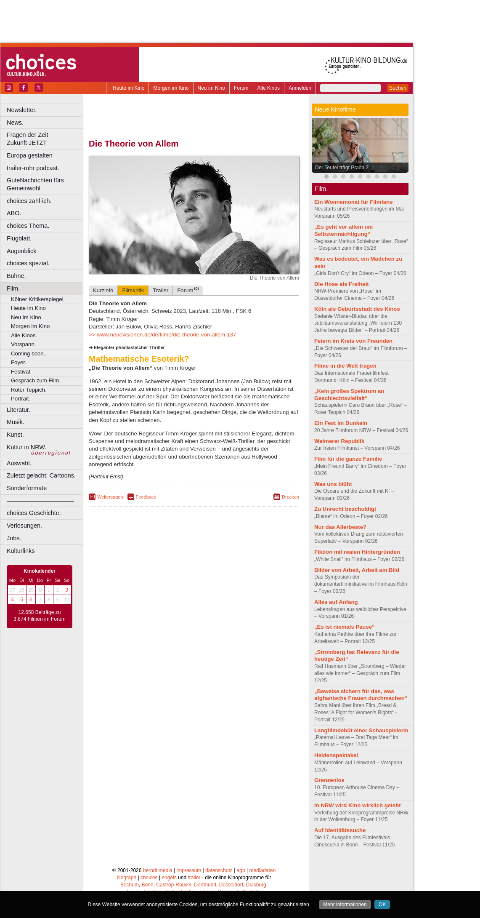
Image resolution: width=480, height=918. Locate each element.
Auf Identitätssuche (340, 830)
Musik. (15, 422)
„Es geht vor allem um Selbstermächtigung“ (343, 230)
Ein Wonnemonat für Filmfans (353, 202)
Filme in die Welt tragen (345, 366)
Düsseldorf (231, 885)
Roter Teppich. (29, 390)
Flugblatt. (19, 238)
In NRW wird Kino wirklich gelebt (357, 805)
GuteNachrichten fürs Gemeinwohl (35, 184)
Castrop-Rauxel (173, 885)
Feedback (146, 496)
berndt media (157, 870)
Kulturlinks (20, 550)
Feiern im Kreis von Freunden (353, 341)
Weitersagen (110, 496)
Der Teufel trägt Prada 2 (342, 168)
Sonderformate (27, 488)
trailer (194, 878)
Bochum (129, 885)
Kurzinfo (103, 290)
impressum (189, 870)
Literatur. (18, 409)
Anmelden (300, 88)
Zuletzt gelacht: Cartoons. (41, 475)
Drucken (290, 496)
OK (382, 904)
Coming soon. (28, 353)
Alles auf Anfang (336, 602)
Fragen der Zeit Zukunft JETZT (46, 138)
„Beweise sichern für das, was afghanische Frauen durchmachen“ (360, 695)
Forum (241, 88)
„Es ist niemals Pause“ (344, 627)
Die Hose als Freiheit (341, 284)
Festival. (21, 371)
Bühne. (16, 275)
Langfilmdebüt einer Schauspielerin (361, 730)
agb (241, 870)
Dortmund (205, 885)
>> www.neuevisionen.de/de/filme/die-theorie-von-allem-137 (162, 334)
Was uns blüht (333, 484)
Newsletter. (22, 110)
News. (15, 122)
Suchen (397, 88)
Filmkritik (133, 290)
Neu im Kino (211, 88)
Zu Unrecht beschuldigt (345, 509)
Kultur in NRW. (26, 447)
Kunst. (15, 434)
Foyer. (19, 362)
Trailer (160, 290)
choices (149, 878)
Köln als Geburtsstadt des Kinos (357, 309)
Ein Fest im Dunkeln (340, 423)
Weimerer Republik (339, 441)
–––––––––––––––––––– (40, 500)
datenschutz (219, 870)
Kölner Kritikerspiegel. (38, 299)
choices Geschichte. (34, 513)
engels (169, 878)
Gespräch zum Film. (36, 380)
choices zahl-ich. (29, 200)
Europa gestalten (30, 155)
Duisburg (256, 885)
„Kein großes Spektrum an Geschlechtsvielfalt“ (349, 394)
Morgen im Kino (170, 88)
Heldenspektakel (336, 755)
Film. (13, 288)
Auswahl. (19, 463)
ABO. (14, 213)
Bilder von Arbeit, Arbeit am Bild (356, 570)
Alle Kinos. (24, 335)
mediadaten (262, 870)
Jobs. (14, 538)
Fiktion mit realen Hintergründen (357, 552)
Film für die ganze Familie (348, 459)
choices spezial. (28, 263)
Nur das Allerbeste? (340, 527)
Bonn (148, 885)
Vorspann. (23, 344)
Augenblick (21, 251)
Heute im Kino (128, 88)
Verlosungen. (24, 525)
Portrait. (20, 398)
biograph (126, 878)
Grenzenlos (329, 780)
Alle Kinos (268, 88)
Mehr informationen (344, 904)
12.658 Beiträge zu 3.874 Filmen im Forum (39, 615)
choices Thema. (28, 225)
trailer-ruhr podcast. (33, 168)
